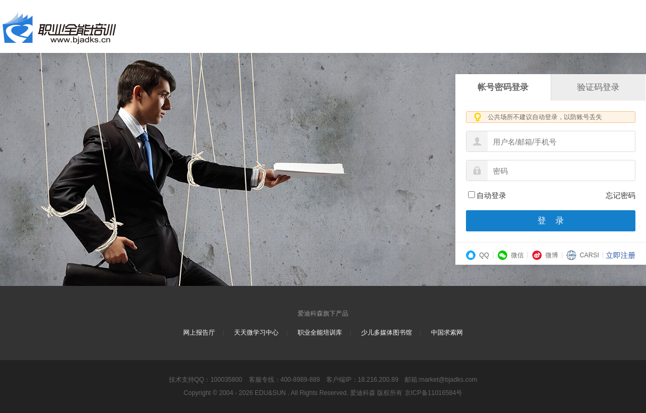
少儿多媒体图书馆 (386, 332)
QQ (477, 255)
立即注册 (620, 255)
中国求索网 (447, 332)
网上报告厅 (199, 332)
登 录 (550, 220)
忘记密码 (620, 195)
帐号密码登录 (503, 87)
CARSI (583, 255)
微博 (545, 255)
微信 (511, 255)
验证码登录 (598, 87)
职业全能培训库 (320, 332)
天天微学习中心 (256, 332)
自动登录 (487, 195)
